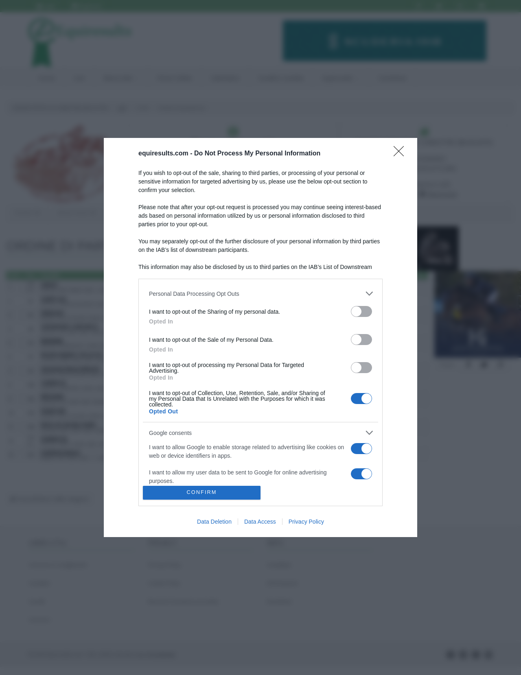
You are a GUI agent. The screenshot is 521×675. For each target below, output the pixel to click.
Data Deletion (214, 521)
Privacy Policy (306, 521)
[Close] (401, 154)
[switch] (361, 311)
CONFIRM (201, 492)
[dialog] (260, 337)
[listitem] (260, 293)
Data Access (260, 521)
